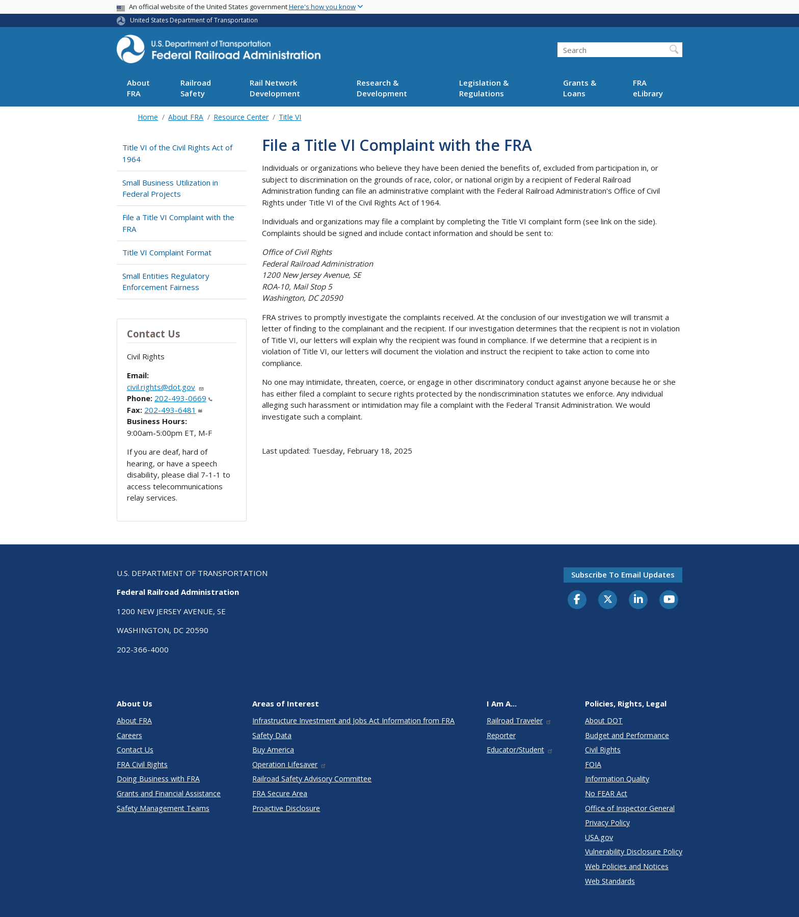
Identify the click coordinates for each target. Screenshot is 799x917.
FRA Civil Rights (142, 764)
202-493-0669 (183, 398)
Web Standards (610, 881)
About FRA (138, 87)
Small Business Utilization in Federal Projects (170, 188)
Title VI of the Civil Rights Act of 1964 (177, 153)
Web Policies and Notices (627, 866)
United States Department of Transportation (194, 20)
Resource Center (241, 117)
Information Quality (617, 778)
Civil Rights (603, 749)
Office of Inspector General (630, 808)
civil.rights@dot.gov (165, 387)
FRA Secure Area (279, 793)
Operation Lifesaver (289, 764)
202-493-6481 (173, 410)
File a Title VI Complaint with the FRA (178, 223)
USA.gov (599, 837)
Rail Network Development (275, 87)
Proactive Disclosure (286, 808)
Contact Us (135, 749)
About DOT (604, 720)
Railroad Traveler (519, 720)
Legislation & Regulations (484, 87)
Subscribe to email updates (623, 574)
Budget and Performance (627, 735)
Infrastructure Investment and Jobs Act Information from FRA (353, 720)
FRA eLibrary (648, 87)
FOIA (593, 764)
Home (148, 117)
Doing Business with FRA (158, 778)
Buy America (273, 749)
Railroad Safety (195, 87)
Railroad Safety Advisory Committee (311, 778)
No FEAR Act (606, 793)
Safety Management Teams (163, 808)
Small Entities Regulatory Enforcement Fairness (165, 282)
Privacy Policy (607, 822)
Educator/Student (520, 749)
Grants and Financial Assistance (169, 793)
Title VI (290, 117)
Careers (129, 735)
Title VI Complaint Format (166, 252)
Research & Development (382, 87)
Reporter (501, 735)
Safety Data (271, 735)
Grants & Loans (579, 87)
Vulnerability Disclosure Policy (633, 851)
